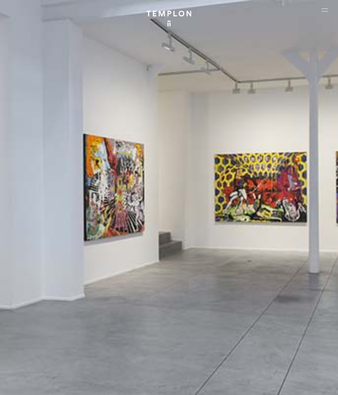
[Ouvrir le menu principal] (325, 10)
